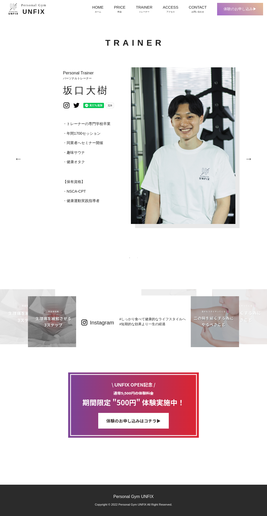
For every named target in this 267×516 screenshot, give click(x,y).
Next (248, 158)
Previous (18, 158)
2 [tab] (137, 257)
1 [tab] (129, 257)
